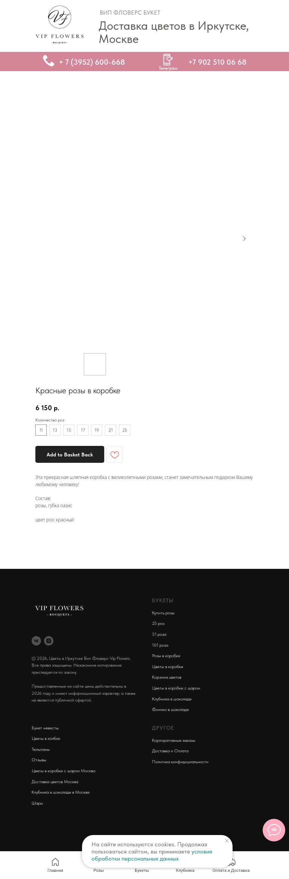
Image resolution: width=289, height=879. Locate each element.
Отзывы (39, 759)
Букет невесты (45, 727)
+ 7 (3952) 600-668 (92, 62)
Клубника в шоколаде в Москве (61, 792)
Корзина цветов (166, 677)
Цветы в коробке (167, 666)
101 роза (160, 645)
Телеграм (168, 68)
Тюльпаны (41, 749)
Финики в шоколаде (170, 709)
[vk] (36, 641)
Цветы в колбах (46, 738)
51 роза (159, 634)
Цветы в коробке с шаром (176, 688)
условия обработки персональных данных (151, 855)
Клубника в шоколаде (172, 699)
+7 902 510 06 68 (217, 62)
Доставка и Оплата (170, 750)
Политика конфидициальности (180, 761)
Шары (37, 803)
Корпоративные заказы (173, 740)
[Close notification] (227, 840)
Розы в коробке (166, 655)
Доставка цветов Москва (55, 781)
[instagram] (48, 641)
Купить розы (163, 612)
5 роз (159, 623)
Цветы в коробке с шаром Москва (63, 770)
